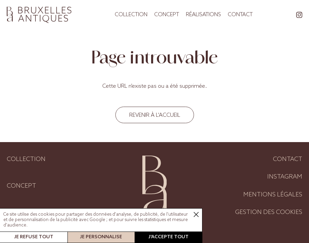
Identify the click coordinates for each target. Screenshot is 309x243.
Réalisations (203, 14)
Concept (166, 14)
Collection (131, 14)
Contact (240, 14)
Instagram (284, 177)
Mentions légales (272, 194)
